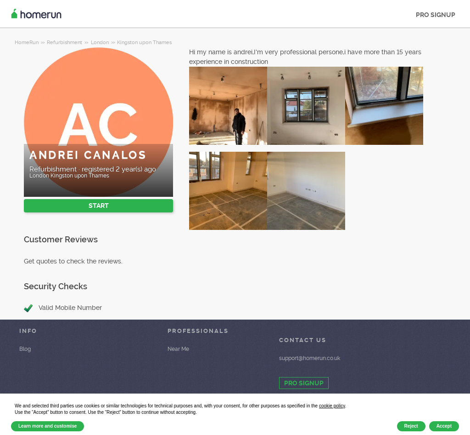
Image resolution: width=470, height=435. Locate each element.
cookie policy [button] (332, 405)
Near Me (178, 349)
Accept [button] (444, 426)
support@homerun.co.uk (309, 358)
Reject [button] (411, 426)
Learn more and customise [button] (47, 426)
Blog (25, 349)
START (99, 205)
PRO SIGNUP (435, 14)
